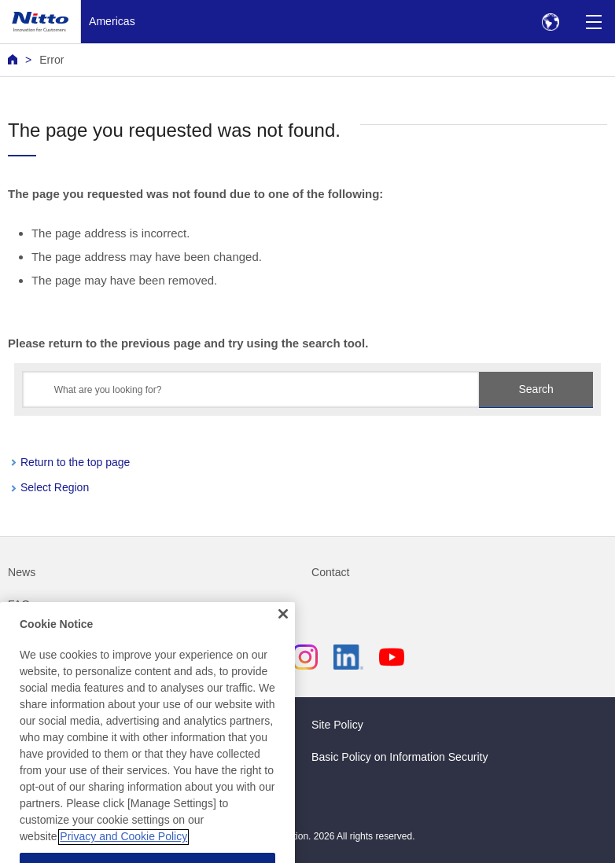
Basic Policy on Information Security (399, 757)
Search (536, 389)
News (21, 572)
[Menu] (593, 21)
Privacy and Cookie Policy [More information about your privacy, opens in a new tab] (123, 852)
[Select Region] (550, 21)
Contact (330, 572)
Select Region (54, 487)
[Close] (283, 629)
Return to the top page (75, 462)
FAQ (19, 604)
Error (51, 59)
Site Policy (337, 724)
